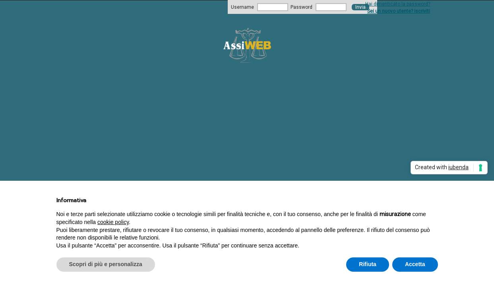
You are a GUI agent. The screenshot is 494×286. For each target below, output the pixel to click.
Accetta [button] (415, 264)
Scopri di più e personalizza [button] (105, 264)
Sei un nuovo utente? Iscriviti (398, 11)
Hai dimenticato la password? (397, 4)
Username (242, 7)
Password (301, 7)
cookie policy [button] (113, 222)
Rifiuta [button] (367, 264)
